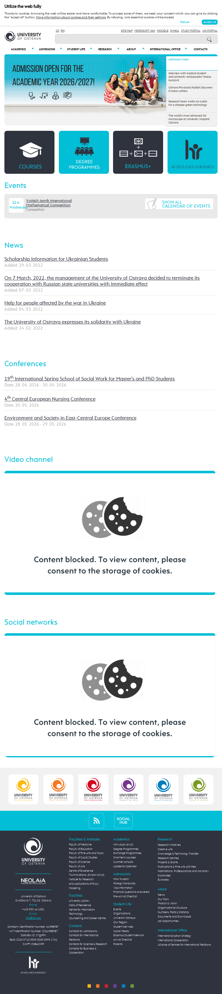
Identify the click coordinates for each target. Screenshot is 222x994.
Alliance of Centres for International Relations (184, 944)
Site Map (127, 30)
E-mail (174, 30)
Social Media (121, 931)
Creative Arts (165, 849)
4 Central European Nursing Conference (49, 399)
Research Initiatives (169, 845)
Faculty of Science (79, 862)
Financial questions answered (131, 892)
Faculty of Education (81, 849)
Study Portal (191, 30)
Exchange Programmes (127, 853)
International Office (168, 49)
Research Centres (168, 858)
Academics (22, 49)
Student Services (123, 926)
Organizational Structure (172, 907)
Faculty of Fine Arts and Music (86, 853)
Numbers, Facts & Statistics (173, 912)
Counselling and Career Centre (87, 918)
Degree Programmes (126, 849)
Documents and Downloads (174, 916)
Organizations (121, 913)
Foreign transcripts (124, 883)
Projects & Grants (168, 862)
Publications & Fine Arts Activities (177, 866)
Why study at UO (123, 844)
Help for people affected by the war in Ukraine (55, 303)
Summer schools (123, 862)
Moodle (162, 30)
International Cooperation (173, 940)
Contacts (201, 49)
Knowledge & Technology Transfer (178, 853)
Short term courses (124, 857)
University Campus (124, 918)
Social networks (31, 622)
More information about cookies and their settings (71, 17)
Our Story (163, 899)
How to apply (121, 879)
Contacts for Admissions (83, 931)
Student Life (79, 49)
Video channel (28, 460)
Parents (117, 944)
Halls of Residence (80, 905)
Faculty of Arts (77, 866)
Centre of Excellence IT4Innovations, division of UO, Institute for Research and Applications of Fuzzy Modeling (87, 880)
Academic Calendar (125, 866)
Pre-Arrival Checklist (125, 896)
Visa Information (123, 888)
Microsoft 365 (144, 30)
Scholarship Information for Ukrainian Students (56, 259)
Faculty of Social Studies (83, 857)
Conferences (25, 364)
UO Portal (210, 30)
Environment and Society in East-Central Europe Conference (70, 418)
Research (108, 49)
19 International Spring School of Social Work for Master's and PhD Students (89, 379)
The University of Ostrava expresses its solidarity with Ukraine (72, 322)
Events (15, 186)
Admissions (50, 49)
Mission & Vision (167, 903)
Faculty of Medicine (80, 844)
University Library (79, 901)
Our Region (120, 922)
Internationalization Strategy (174, 936)
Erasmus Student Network (128, 935)
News (13, 245)
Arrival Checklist (122, 939)
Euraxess (163, 879)
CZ (57, 30)
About (136, 49)
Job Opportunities (168, 921)
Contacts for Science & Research (88, 944)
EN (63, 30)
